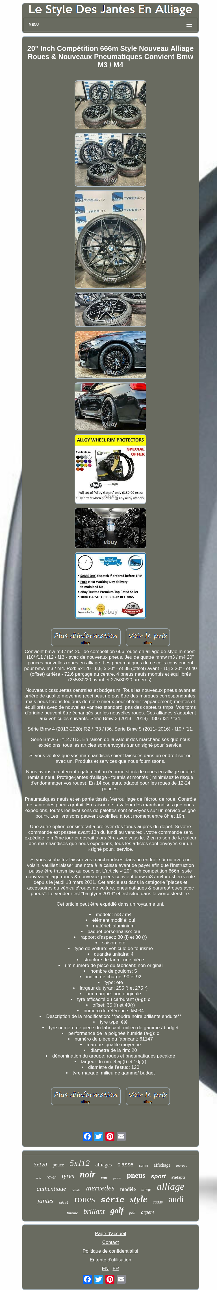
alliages (104, 1165)
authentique (51, 1188)
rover (51, 1177)
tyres (68, 1175)
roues (84, 1199)
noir (87, 1174)
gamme (117, 1178)
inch (38, 1178)
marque (181, 1165)
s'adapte (179, 1177)
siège (146, 1189)
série (112, 1200)
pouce (58, 1165)
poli (132, 1213)
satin (143, 1165)
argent (147, 1212)
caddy (158, 1202)
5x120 (40, 1165)
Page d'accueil (110, 1233)
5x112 (80, 1163)
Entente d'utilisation (110, 1260)
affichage (162, 1165)
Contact (110, 1242)
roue (104, 1177)
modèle (128, 1189)
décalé (76, 1190)
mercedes (100, 1188)
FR (116, 1268)
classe (126, 1164)
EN (105, 1268)
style (138, 1199)
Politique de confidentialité (110, 1251)
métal (63, 1203)
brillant (94, 1211)
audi (175, 1199)
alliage (170, 1186)
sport (158, 1176)
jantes (45, 1200)
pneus (136, 1175)
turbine (72, 1213)
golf (117, 1210)
